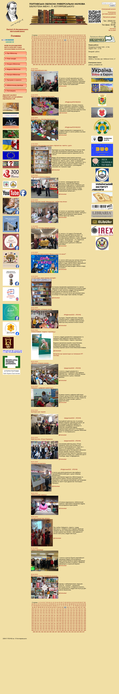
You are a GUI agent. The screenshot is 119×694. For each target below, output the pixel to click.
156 (52, 45)
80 (77, 38)
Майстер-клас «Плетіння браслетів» (43, 96)
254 (46, 53)
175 (49, 46)
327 (82, 58)
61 (40, 38)
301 (65, 56)
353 (43, 61)
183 (71, 46)
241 (65, 51)
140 (63, 43)
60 (38, 38)
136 (52, 43)
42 (57, 37)
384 (74, 63)
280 (63, 55)
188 (85, 46)
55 (83, 37)
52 (77, 37)
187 (82, 46)
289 (32, 56)
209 (32, 50)
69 (56, 38)
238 (57, 51)
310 (35, 58)
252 (41, 53)
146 (79, 43)
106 (79, 40)
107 (81, 40)
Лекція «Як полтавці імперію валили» (43, 228)
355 (49, 61)
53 (79, 37)
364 (74, 61)
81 (79, 38)
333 (43, 59)
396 (53, 64)
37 (48, 37)
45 (63, 37)
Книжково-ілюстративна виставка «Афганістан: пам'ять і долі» (51, 145)
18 (65, 35)
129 (32, 43)
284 (74, 55)
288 (85, 55)
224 (74, 50)
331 (38, 59)
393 (45, 64)
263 (71, 53)
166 (79, 45)
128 (85, 42)
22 (73, 35)
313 (43, 58)
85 (32, 40)
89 (40, 40)
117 (54, 42)
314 (46, 58)
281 (65, 55)
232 (41, 51)
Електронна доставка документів (109, 13)
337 (54, 59)
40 (54, 37)
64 (46, 38)
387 (82, 63)
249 (32, 53)
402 (69, 64)
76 (69, 38)
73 (63, 38)
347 (82, 59)
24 (77, 35)
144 (74, 43)
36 (46, 37)
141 (65, 43)
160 (63, 45)
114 (46, 42)
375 (49, 63)
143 (71, 43)
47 (67, 37)
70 (57, 38)
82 (81, 38)
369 (32, 63)
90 (42, 40)
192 (41, 48)
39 (52, 37)
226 (79, 50)
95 (52, 40)
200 (63, 48)
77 (71, 38)
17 (63, 35)
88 (38, 40)
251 (38, 53)
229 (32, 51)
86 (34, 40)
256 (52, 53)
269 (32, 55)
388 (85, 63)
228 (85, 50)
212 (41, 50)
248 (85, 51)
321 (65, 58)
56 (85, 37)
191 (38, 48)
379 (60, 63)
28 (84, 35)
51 (75, 37)
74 (65, 38)
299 (60, 56)
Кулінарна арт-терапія (38, 412)
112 (41, 42)
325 (76, 58)
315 (49, 58)
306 (79, 56)
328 (85, 58)
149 (32, 45)
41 (56, 37)
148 (85, 43)
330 (35, 59)
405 (78, 64)
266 (79, 53)
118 (57, 42)
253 (43, 53)
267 (82, 53)
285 (76, 55)
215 (49, 50)
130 (35, 43)
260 (63, 53)
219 (60, 50)
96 (54, 40)
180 (63, 46)
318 (57, 58)
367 (82, 61)
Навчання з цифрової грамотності (42, 388)
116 (52, 42)
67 (52, 38)
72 (61, 38)
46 (65, 37)
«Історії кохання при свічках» (40, 518)
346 (79, 59)
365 (76, 61)
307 (82, 56)
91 (44, 40)
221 (65, 50)
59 (36, 38)
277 (54, 55)
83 (83, 38)
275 (49, 55)
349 (32, 61)
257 (54, 53)
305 (76, 56)
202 (68, 48)
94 (50, 40)
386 (79, 63)
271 (38, 55)
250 (35, 53)
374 (46, 63)
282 (68, 55)
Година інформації (37, 550)
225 (76, 50)
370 (35, 63)
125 (76, 42)
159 (60, 45)
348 (85, 59)
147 (82, 43)
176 (52, 46)
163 (71, 45)
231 (38, 51)
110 (35, 42)
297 (54, 56)
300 (63, 56)
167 (82, 45)
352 (41, 61)
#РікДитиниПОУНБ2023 (73, 102)
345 (76, 59)
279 (60, 55)
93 (48, 40)
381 (65, 63)
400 (64, 64)
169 (32, 46)
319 (60, 58)
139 (60, 43)
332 (41, 59)
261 (65, 53)
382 (68, 63)
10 (49, 35)
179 (60, 46)
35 (44, 37)
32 (38, 37)
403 (72, 64)
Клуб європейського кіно (39, 70)
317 (54, 58)
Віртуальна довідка (109, 17)
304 (74, 56)
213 (43, 50)
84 (85, 38)
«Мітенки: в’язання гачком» (40, 363)
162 (68, 45)
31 (36, 37)
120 (63, 42)
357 (54, 61)
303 (71, 56)
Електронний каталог (109, 9)
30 (34, 37)
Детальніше (63, 86)
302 (68, 56)
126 (79, 42)
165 (76, 45)
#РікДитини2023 (69, 315)
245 (76, 51)
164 (74, 45)
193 (43, 48)
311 (38, 58)
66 (50, 38)
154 (46, 45)
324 (74, 58)
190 (35, 48)
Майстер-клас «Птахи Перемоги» (42, 439)
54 (81, 37)
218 (57, 50)
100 (62, 40)
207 (82, 48)
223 (71, 50)
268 (85, 53)
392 (42, 64)
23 (75, 35)
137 (54, 43)
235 (49, 51)
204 (74, 48)
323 (71, 58)
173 (43, 46)
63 (44, 38)
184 (74, 46)
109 (32, 42)
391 (39, 64)
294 (46, 56)
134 (46, 43)
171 (38, 46)
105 (76, 40)
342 (68, 59)
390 (37, 64)
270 (35, 55)
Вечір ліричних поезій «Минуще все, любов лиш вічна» (49, 201)
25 (79, 35)
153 (43, 45)
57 (32, 38)
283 (71, 55)
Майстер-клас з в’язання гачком (41, 309)
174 (46, 46)
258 (57, 53)
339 (60, 59)
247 (82, 51)
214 (46, 50)
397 (56, 64)
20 (69, 35)
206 (79, 48)
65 (48, 38)
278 (57, 55)
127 (82, 42)
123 (71, 42)
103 (70, 40)
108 (84, 40)
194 (46, 48)
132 (41, 43)
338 (57, 59)
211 (38, 50)
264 (74, 53)
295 (49, 56)
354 (46, 61)
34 (42, 37)
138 (57, 43)
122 (68, 42)
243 (71, 51)
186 (79, 46)
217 (54, 50)
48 (69, 37)
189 (32, 48)
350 (35, 61)
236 (52, 51)
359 (60, 61)
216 (52, 50)
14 (57, 35)
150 (35, 45)
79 (75, 38)
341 (65, 59)
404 (75, 64)
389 (34, 64)
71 (59, 38)
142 (68, 43)
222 (68, 50)
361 (65, 61)
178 (57, 46)
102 (68, 40)
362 (68, 61)
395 (50, 64)
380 (63, 63)
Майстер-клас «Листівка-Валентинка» (43, 119)
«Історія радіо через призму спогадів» (43, 278)
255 (49, 53)
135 (49, 43)
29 (32, 37)
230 (35, 51)
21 (71, 35)
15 (59, 35)
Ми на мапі (112, 30)
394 (47, 64)
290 (35, 56)
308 (85, 56)
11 (51, 35)
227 (82, 50)
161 (65, 45)
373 (43, 63)
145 (76, 43)
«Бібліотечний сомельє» (39, 495)
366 (79, 61)
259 (60, 53)
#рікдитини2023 (69, 368)
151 (38, 45)
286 (79, 55)
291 (38, 56)
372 (41, 63)
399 (61, 64)
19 (67, 35)
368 (85, 61)
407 (83, 64)
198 (57, 48)
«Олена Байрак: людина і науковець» (43, 332)
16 (61, 35)
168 (85, 45)
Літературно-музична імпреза (40, 177)
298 (57, 56)
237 (54, 51)
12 (53, 35)
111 (38, 42)
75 (67, 38)
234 (46, 51)
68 (54, 38)
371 (38, 63)
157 (54, 45)
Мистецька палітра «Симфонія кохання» (44, 576)
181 (65, 46)
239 (60, 51)
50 (73, 37)
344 (74, 59)
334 (46, 59)
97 (56, 40)
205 (76, 48)
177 (54, 46)
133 (43, 43)
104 (73, 40)
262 (68, 53)
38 (50, 37)
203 (71, 48)
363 (71, 61)
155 (49, 45)
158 (57, 45)
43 (59, 37)
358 (57, 61)
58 (34, 38)
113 (43, 42)
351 (38, 61)
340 (63, 59)
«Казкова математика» (38, 463)
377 (54, 63)
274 (46, 55)
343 (71, 59)
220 (63, 50)
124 (74, 42)
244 (74, 51)
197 (54, 48)
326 (79, 58)
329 (32, 59)
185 (76, 46)
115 (49, 42)
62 (42, 38)
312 (41, 58)
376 (52, 63)
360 (63, 61)
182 (68, 46)
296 (52, 56)
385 (76, 63)
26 (81, 35)
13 (55, 35)
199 (60, 48)
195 (49, 48)
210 (35, 50)
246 (79, 51)
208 (85, 48)
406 (80, 64)
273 (43, 55)
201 (65, 48)
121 (65, 42)
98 (58, 40)
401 (67, 64)
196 (52, 48)
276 (52, 55)
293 (43, 56)
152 (41, 45)
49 (71, 37)
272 (41, 55)
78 (73, 38)
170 (35, 46)
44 (61, 37)
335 (49, 59)
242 (68, 51)
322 (68, 58)
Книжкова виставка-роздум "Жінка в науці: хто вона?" (48, 254)
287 (82, 55)
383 (71, 63)
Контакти (113, 28)
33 (40, 37)
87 (36, 40)
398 (58, 64)
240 (63, 51)
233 (43, 51)
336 (52, 59)
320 (63, 58)
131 (38, 43)
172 (41, 46)
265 (76, 53)
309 (32, 58)
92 (46, 40)
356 (52, 61)
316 (52, 58)
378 (57, 63)
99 (60, 40)
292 (41, 56)
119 (60, 42)
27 (83, 35)
